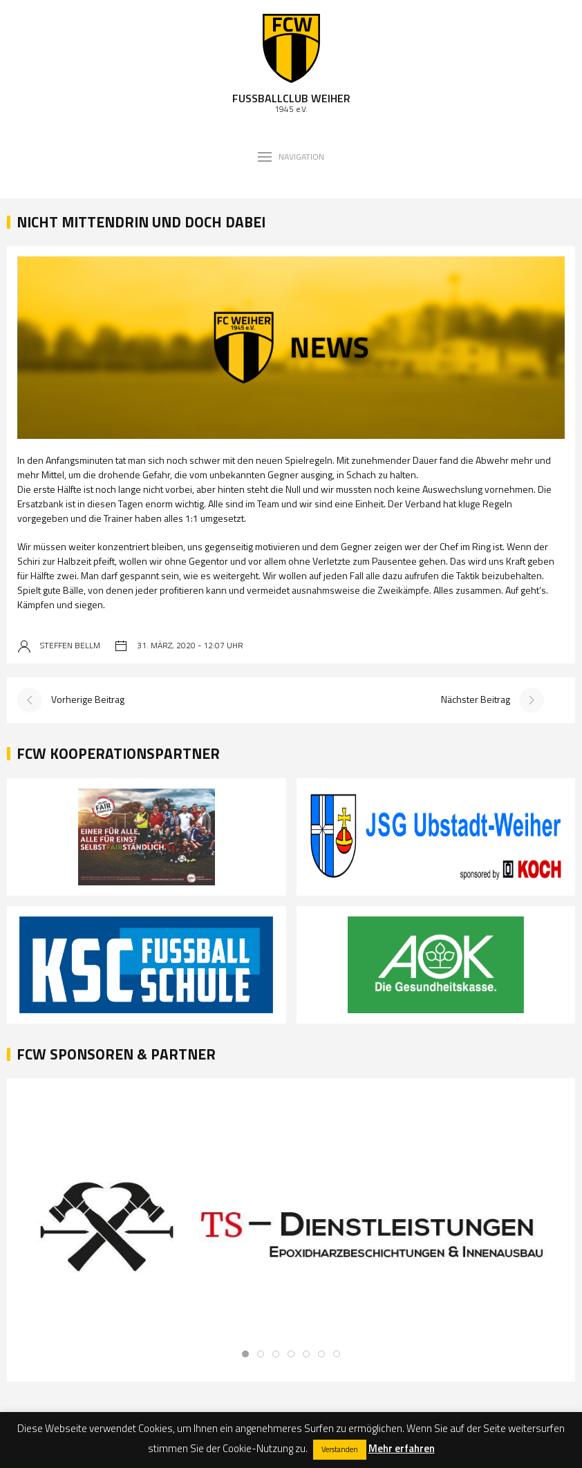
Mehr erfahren (401, 1448)
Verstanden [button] (339, 1449)
